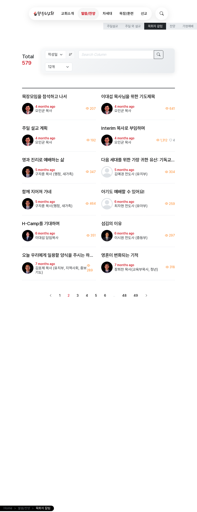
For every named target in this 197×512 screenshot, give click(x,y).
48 (124, 295)
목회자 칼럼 (155, 26)
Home (8, 508)
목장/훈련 (126, 13)
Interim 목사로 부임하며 (123, 128)
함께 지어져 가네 (36, 191)
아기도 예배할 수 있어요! (122, 191)
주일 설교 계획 (35, 128)
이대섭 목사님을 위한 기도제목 (128, 96)
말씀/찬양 (88, 13)
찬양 (172, 26)
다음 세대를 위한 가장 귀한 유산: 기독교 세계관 (142, 160)
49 (136, 295)
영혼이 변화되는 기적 (119, 255)
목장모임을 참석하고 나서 (44, 96)
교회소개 (67, 13)
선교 (144, 13)
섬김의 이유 (111, 223)
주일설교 (112, 26)
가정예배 (187, 26)
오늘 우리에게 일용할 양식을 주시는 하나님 (59, 255)
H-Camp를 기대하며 (41, 223)
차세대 (107, 13)
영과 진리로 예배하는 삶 (43, 160)
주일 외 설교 (133, 26)
